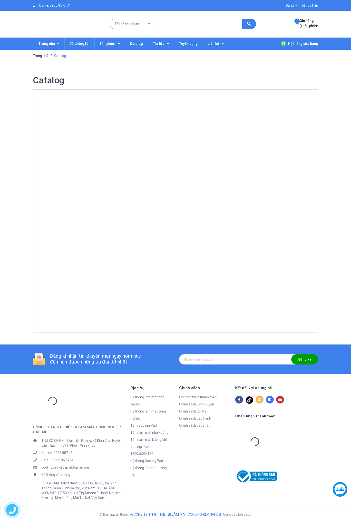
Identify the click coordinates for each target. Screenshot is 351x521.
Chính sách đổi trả (192, 411)
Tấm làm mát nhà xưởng (149, 432)
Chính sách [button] (189, 388)
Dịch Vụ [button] (137, 388)
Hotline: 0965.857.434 (58, 453)
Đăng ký (304, 359)
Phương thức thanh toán (198, 397)
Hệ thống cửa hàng (299, 44)
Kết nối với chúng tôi (254, 388)
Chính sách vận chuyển (196, 404)
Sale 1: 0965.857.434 (57, 460)
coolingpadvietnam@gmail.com (65, 467)
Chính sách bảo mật (194, 425)
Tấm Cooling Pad (143, 425)
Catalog (48, 80)
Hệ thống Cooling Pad (146, 461)
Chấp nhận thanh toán (255, 416)
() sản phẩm (309, 23)
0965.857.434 (60, 5)
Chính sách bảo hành (195, 418)
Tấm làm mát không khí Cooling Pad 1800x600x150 (148, 447)
